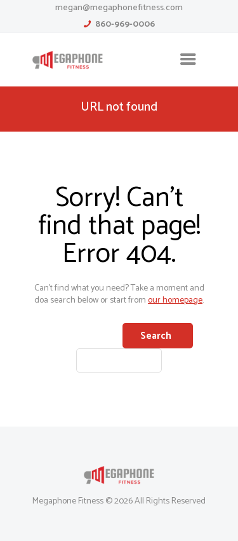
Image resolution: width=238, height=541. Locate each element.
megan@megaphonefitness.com (119, 8)
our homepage (175, 300)
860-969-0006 (125, 24)
